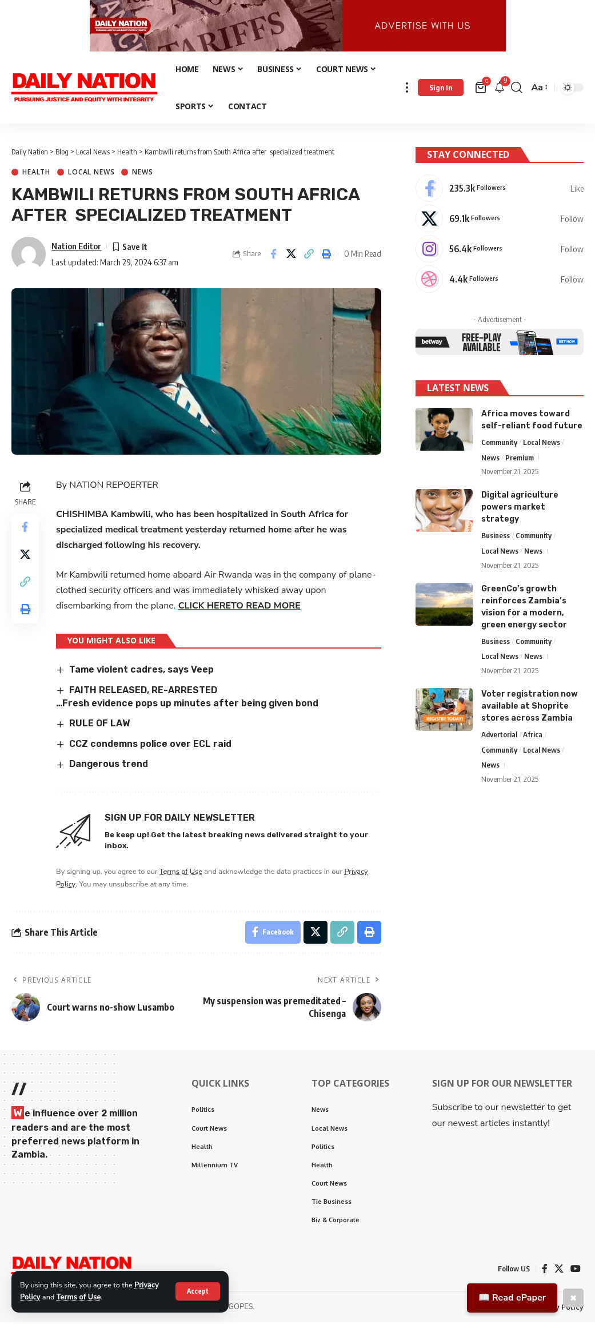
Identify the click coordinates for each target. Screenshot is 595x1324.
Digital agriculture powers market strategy (519, 507)
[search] (516, 89)
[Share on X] (291, 255)
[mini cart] (481, 89)
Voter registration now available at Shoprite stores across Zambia (529, 706)
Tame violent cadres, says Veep (141, 671)
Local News (91, 173)
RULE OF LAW (99, 724)
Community (499, 442)
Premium (519, 457)
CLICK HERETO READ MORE (239, 607)
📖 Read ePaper (512, 1297)
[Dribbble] (500, 279)
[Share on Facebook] (273, 255)
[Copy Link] (309, 255)
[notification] (499, 89)
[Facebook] (500, 188)
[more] (407, 89)
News (142, 173)
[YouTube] (576, 1270)
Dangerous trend (109, 765)
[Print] (326, 255)
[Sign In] (441, 89)
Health (36, 173)
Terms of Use (79, 1297)
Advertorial (499, 734)
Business (495, 535)
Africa (532, 734)
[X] (500, 219)
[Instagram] (500, 249)
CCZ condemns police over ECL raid (150, 744)
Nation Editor (76, 247)
